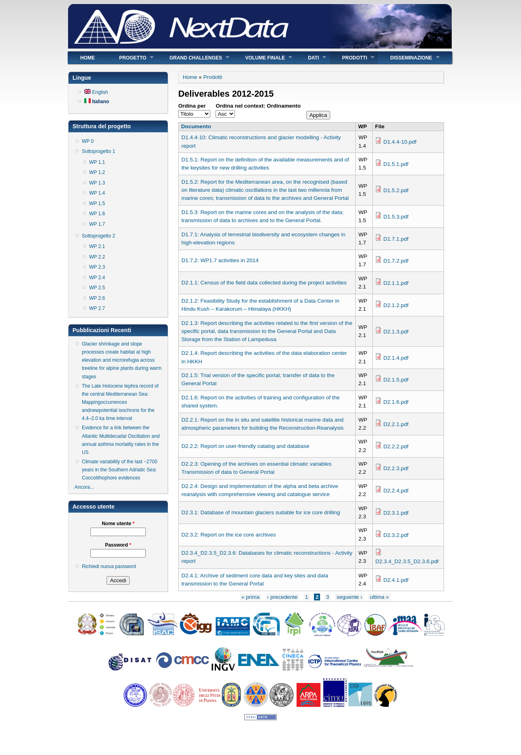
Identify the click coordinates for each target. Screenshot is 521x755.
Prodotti (352, 58)
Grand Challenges (193, 58)
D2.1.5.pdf (395, 380)
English (96, 92)
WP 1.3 (97, 183)
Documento (196, 126)
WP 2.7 (97, 308)
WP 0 (88, 141)
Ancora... (84, 487)
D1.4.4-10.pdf (399, 142)
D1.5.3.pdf (395, 217)
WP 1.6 (97, 213)
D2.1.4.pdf (395, 358)
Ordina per (192, 106)
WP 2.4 (97, 277)
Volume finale (262, 58)
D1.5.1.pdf (395, 164)
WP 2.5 (97, 288)
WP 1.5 (97, 203)
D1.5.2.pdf (395, 190)
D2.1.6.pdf (395, 402)
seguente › (350, 597)
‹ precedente (282, 597)
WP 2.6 (97, 298)
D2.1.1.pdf (395, 283)
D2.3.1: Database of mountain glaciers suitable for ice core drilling (260, 512)
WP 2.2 (97, 257)
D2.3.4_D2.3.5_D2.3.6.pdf (406, 561)
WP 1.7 (97, 224)
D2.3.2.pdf (395, 535)
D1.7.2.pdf (395, 261)
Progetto (130, 58)
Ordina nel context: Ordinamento (258, 106)
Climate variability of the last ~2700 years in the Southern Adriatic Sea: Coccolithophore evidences (119, 470)
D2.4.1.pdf (395, 580)
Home (87, 58)
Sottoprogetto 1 (98, 151)
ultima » (379, 597)
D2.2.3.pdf (395, 468)
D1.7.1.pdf (395, 239)
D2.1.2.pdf (395, 305)
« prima (250, 597)
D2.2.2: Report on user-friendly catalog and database (245, 446)
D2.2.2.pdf (395, 446)
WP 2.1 (97, 246)
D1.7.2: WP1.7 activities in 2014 (219, 260)
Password (118, 545)
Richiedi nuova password (109, 566)
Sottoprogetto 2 (98, 236)
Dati (311, 58)
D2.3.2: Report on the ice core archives (228, 535)
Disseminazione (408, 58)
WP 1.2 (97, 172)
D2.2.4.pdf (395, 491)
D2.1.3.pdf (395, 332)
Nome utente (118, 523)
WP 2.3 (97, 267)
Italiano (96, 101)
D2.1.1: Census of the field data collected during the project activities (264, 283)
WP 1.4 (97, 193)
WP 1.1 (97, 162)
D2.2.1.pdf (395, 424)
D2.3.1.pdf (395, 513)
